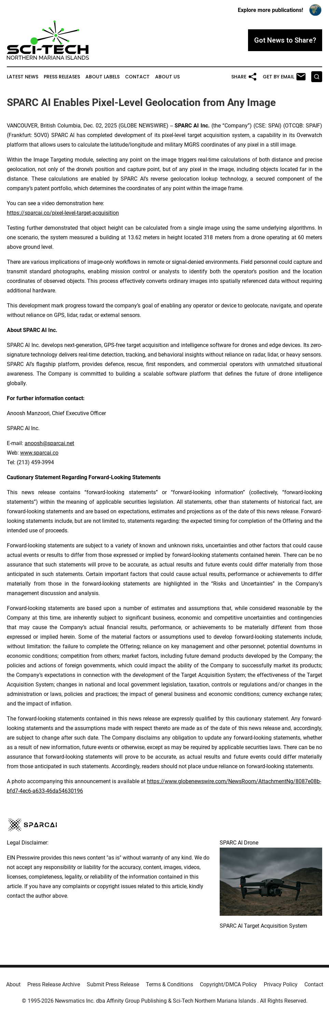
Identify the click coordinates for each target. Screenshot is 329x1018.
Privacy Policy (281, 984)
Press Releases (62, 77)
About (13, 984)
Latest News (22, 77)
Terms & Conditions (169, 984)
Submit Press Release (113, 984)
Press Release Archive (53, 984)
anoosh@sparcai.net (49, 443)
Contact (137, 77)
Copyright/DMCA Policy (228, 984)
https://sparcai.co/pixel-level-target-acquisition (63, 213)
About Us (167, 77)
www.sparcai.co (39, 453)
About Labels (102, 77)
